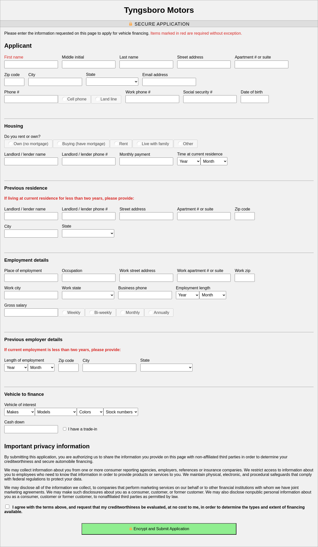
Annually (159, 312)
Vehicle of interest (20, 405)
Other (185, 143)
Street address (190, 57)
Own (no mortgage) (28, 143)
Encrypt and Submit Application (159, 530)
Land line (106, 99)
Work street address (137, 270)
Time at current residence (200, 154)
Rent (121, 143)
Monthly (130, 312)
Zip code (12, 75)
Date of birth (252, 92)
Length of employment (24, 360)
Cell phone (74, 99)
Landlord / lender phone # (85, 154)
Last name (128, 57)
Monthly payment (134, 154)
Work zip (242, 270)
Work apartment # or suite (200, 270)
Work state (71, 288)
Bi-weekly (100, 312)
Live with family (153, 143)
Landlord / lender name (25, 154)
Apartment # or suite (253, 57)
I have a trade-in (80, 429)
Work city (12, 288)
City (31, 75)
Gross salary (15, 305)
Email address (155, 75)
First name (13, 57)
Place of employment (23, 270)
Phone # (11, 92)
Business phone (132, 288)
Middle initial (73, 57)
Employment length (193, 288)
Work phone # (137, 92)
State (90, 74)
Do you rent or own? (22, 136)
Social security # (198, 92)
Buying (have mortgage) (81, 143)
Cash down (14, 422)
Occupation (72, 270)
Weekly (71, 312)
